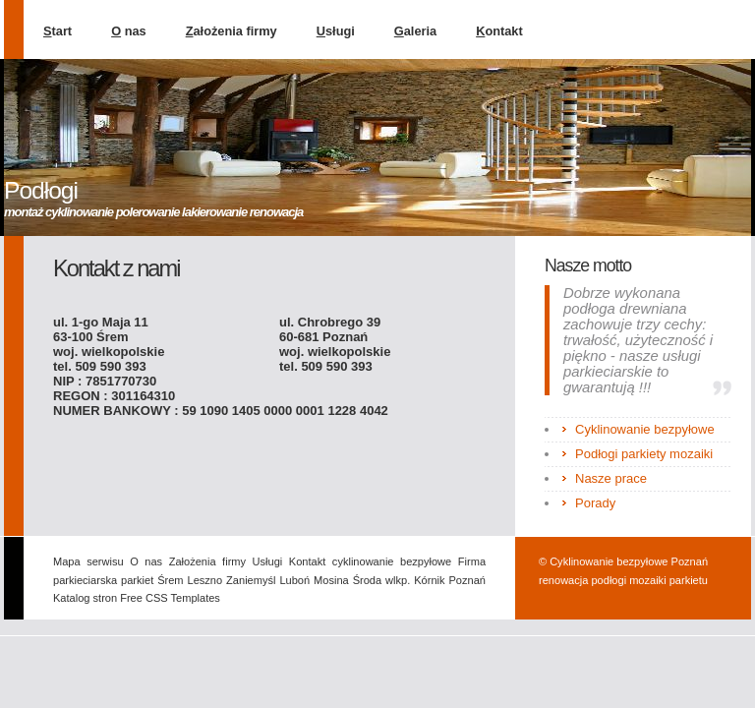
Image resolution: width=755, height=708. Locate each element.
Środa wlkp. (382, 580)
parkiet (137, 580)
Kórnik (429, 580)
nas (128, 31)
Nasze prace (611, 478)
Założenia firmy (207, 561)
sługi (336, 31)
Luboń (294, 580)
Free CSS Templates (170, 598)
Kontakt (307, 561)
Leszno (205, 580)
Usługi (268, 561)
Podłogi (41, 190)
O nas (146, 561)
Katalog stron (86, 598)
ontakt (499, 31)
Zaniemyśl (250, 580)
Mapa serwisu (88, 561)
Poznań (467, 580)
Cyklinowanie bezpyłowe (645, 429)
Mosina (331, 580)
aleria (415, 31)
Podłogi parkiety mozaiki (644, 453)
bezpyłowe (425, 561)
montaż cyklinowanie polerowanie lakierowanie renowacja (153, 212)
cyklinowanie (363, 561)
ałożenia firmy (231, 31)
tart (57, 31)
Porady (595, 503)
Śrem (170, 580)
